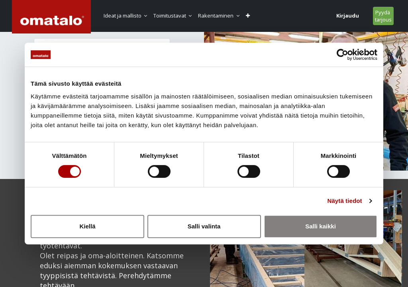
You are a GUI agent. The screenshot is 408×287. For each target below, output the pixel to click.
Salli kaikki (320, 226)
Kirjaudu (347, 15)
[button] (250, 15)
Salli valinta (204, 226)
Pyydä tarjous (383, 16)
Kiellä (87, 226)
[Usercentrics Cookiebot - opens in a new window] (342, 55)
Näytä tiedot (345, 200)
